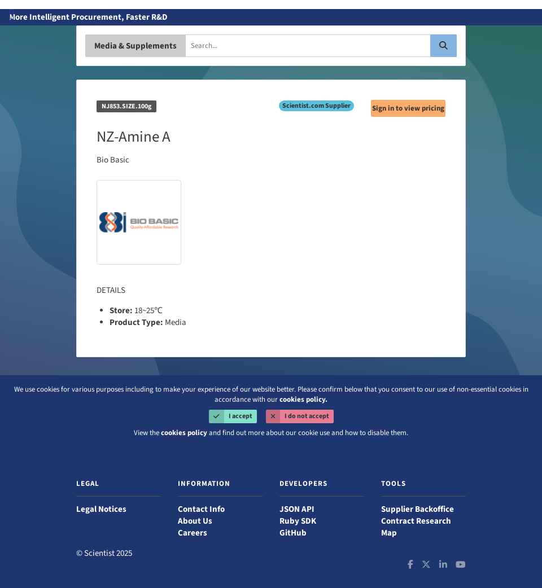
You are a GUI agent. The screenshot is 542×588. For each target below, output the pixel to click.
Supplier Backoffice (417, 509)
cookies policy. (303, 399)
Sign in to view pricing (408, 108)
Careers (192, 533)
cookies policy (184, 433)
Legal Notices (101, 509)
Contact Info (201, 509)
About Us (195, 521)
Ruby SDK (297, 521)
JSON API (296, 509)
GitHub (293, 533)
